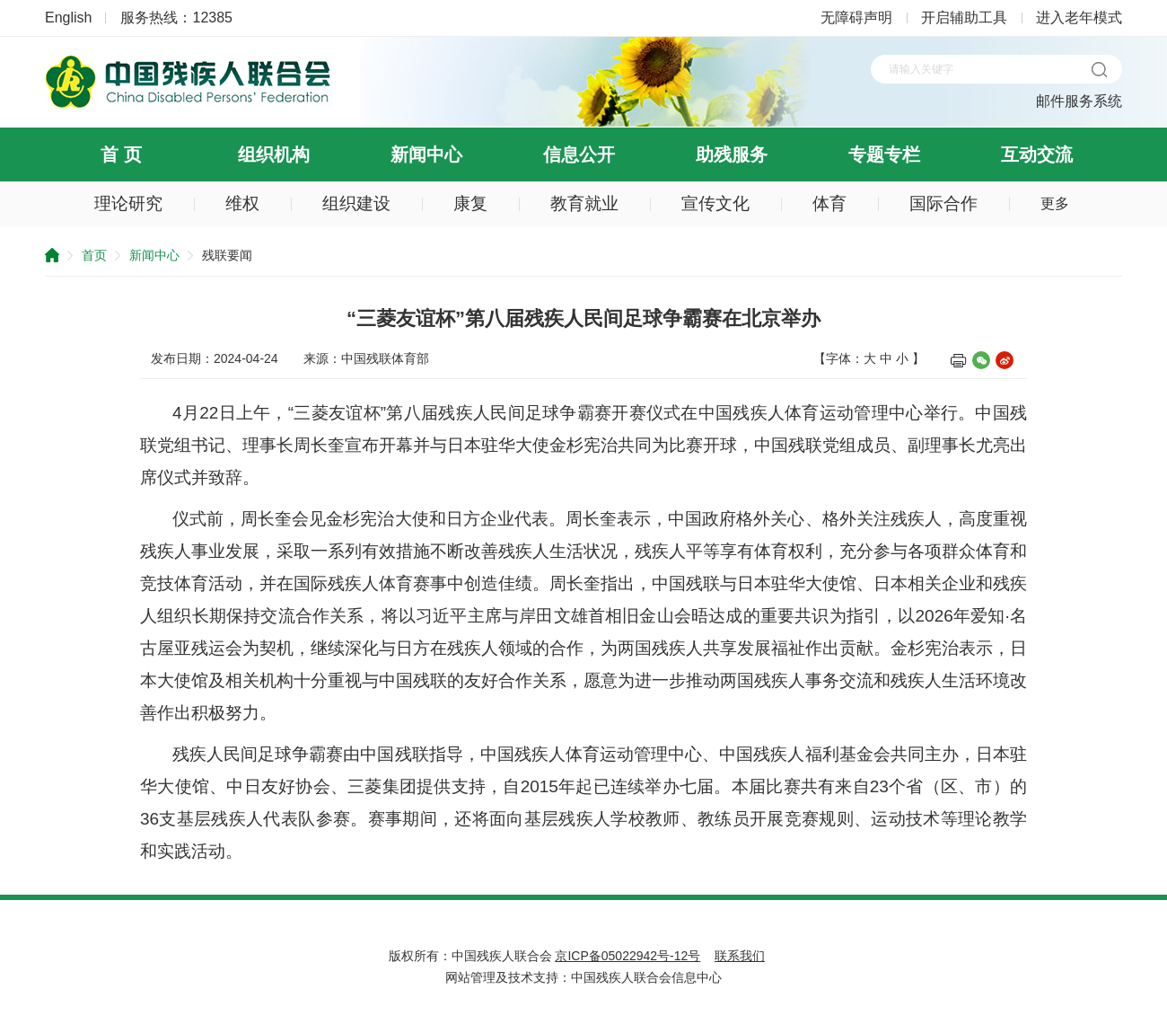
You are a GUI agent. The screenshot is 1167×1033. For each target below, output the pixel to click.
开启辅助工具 (964, 17)
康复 (470, 203)
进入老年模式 (1079, 17)
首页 (94, 255)
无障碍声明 (856, 17)
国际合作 (943, 203)
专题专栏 (884, 154)
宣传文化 (715, 203)
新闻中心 (426, 154)
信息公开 (579, 154)
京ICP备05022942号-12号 (627, 956)
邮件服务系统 (1079, 101)
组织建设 (356, 203)
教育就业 (584, 203)
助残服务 (732, 154)
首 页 (121, 154)
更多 (1054, 203)
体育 (829, 203)
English (68, 17)
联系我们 (740, 956)
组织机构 (274, 154)
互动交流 (1037, 154)
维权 (242, 203)
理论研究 (128, 203)
